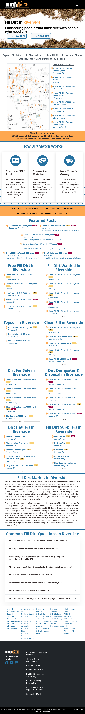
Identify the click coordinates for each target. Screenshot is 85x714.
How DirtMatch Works (35, 665)
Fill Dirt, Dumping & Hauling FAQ (34, 681)
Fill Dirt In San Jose (42, 616)
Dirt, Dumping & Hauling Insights (36, 653)
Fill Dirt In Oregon (70, 621)
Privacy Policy (78, 709)
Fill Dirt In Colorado (57, 626)
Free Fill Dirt (16, 208)
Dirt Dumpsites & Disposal (27, 213)
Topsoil (45, 208)
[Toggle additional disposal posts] (64, 419)
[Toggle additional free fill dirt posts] (21, 312)
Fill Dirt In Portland (42, 621)
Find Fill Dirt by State (34, 670)
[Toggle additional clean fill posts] (64, 365)
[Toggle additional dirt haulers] (21, 471)
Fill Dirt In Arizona (70, 619)
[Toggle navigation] (77, 5)
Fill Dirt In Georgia (56, 619)
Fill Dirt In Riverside (28, 614)
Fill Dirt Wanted (32, 208)
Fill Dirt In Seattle (41, 619)
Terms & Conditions (42, 711)
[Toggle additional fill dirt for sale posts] (21, 422)
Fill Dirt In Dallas (27, 621)
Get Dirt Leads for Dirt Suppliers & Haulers (35, 688)
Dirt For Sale (68, 208)
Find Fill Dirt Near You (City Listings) (35, 675)
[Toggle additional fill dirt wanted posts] (64, 317)
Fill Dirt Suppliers (61, 213)
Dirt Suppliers (12, 628)
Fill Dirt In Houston (42, 631)
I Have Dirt (17, 35)
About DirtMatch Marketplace (33, 660)
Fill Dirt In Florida (56, 616)
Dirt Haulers (46, 213)
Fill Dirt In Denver (41, 614)
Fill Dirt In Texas (55, 614)
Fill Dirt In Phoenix (42, 628)
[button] (42, 541)
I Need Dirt (41, 35)
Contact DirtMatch (33, 694)
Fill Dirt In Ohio (69, 628)
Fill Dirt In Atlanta (27, 638)
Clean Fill (55, 208)
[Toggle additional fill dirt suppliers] (64, 469)
